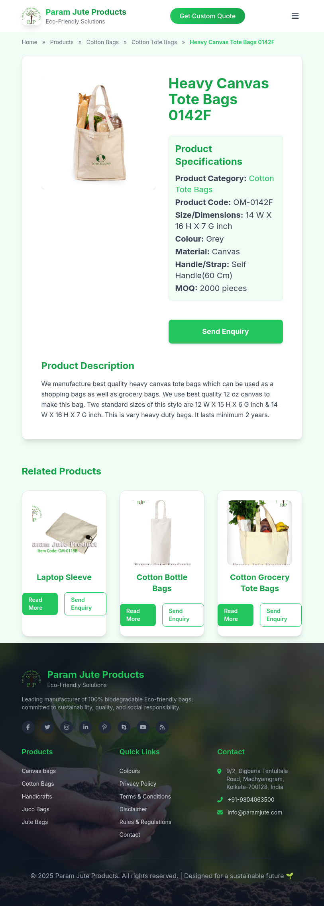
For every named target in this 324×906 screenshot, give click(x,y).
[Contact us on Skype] (124, 727)
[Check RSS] (162, 727)
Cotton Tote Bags (155, 42)
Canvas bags (39, 770)
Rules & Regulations (145, 821)
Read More (36, 603)
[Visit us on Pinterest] (104, 727)
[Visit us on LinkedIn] (85, 727)
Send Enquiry (225, 331)
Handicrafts (37, 796)
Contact (130, 834)
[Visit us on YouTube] (143, 727)
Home (29, 42)
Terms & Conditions (145, 796)
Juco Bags (36, 809)
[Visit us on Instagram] (66, 727)
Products (62, 42)
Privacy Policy (138, 783)
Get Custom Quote (208, 16)
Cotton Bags (103, 42)
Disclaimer (133, 809)
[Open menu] (295, 16)
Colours (130, 770)
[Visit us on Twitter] (47, 727)
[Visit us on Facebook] (28, 727)
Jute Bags (35, 821)
